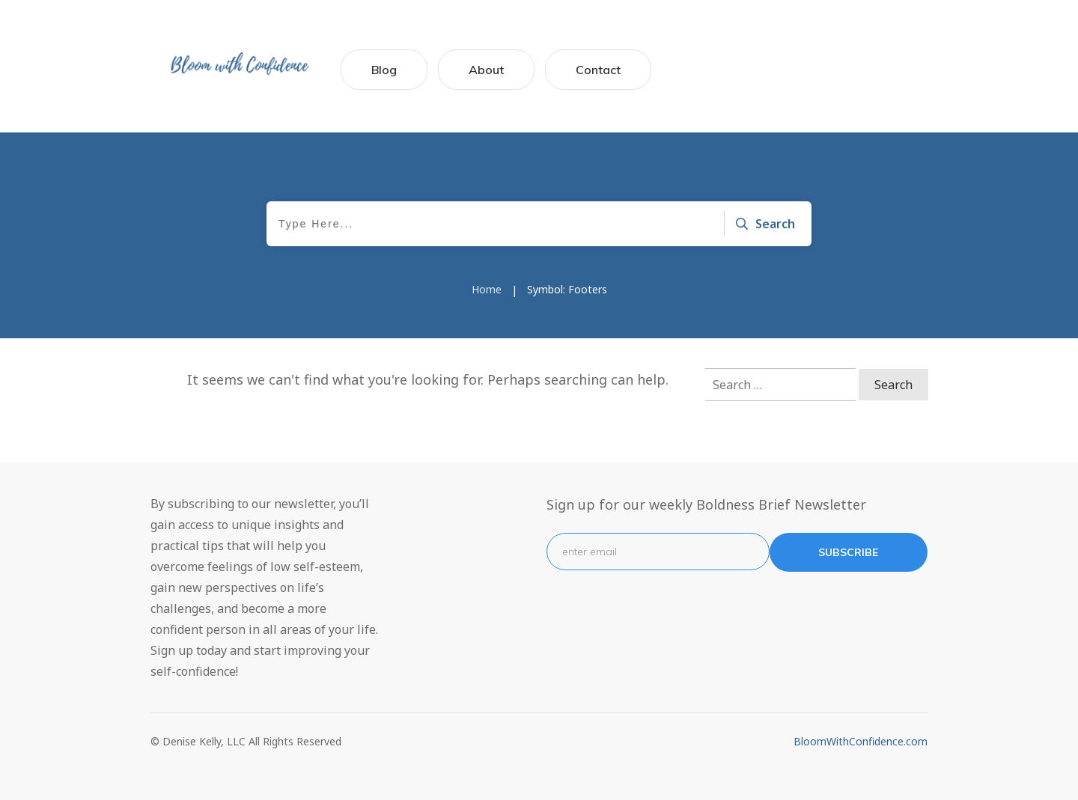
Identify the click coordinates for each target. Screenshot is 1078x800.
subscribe (848, 552)
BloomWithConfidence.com (861, 741)
